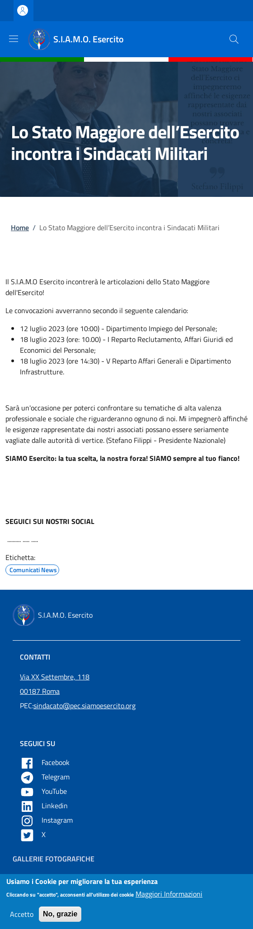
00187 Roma (40, 691)
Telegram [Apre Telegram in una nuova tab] (45, 776)
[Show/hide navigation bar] (13, 39)
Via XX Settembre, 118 (54, 676)
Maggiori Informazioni (169, 898)
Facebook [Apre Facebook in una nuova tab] (45, 762)
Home (20, 227)
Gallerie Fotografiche (53, 858)
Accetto (21, 918)
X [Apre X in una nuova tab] (33, 834)
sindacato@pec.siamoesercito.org (84, 705)
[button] (234, 39)
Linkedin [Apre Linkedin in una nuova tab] (45, 805)
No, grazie (60, 918)
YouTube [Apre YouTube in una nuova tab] (44, 791)
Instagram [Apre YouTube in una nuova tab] (47, 820)
